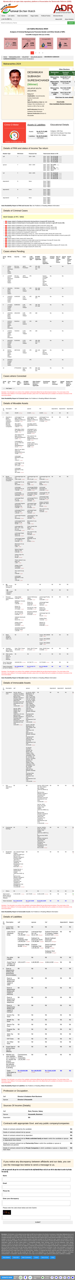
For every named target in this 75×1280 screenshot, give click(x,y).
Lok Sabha (11, 16)
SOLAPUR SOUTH (36, 57)
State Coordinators (26, 1257)
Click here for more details (64, 97)
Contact (36, 1257)
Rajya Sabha (34, 16)
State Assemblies (22, 16)
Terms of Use (45, 1257)
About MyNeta (69, 19)
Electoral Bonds (58, 16)
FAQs (52, 1257)
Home (3, 16)
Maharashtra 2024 (14, 57)
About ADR (58, 19)
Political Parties (45, 16)
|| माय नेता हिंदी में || (7, 19)
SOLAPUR (25, 57)
